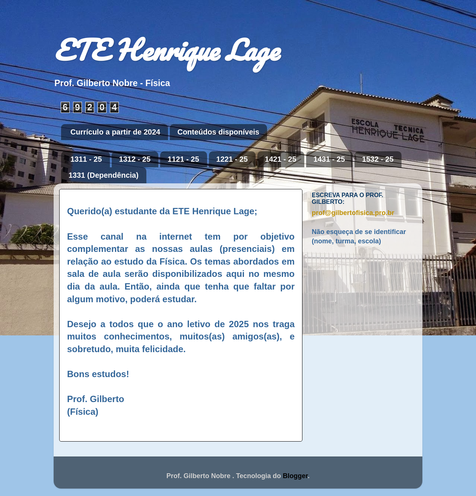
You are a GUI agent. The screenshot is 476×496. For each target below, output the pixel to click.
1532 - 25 (378, 159)
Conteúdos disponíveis (218, 132)
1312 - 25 (135, 159)
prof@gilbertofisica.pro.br (353, 213)
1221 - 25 (232, 159)
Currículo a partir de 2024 (115, 132)
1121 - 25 (183, 159)
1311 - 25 (86, 159)
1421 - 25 (280, 159)
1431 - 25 (329, 159)
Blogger (295, 476)
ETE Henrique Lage (166, 50)
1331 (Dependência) (104, 175)
